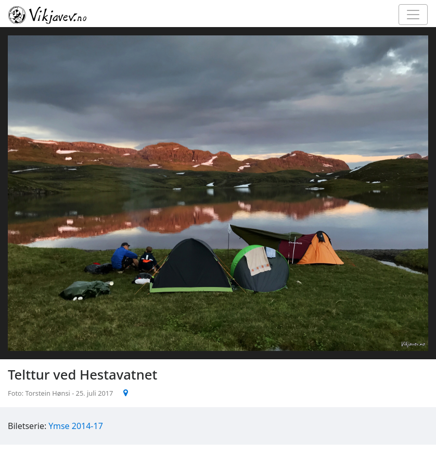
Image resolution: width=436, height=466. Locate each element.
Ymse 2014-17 (75, 426)
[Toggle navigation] (413, 14)
